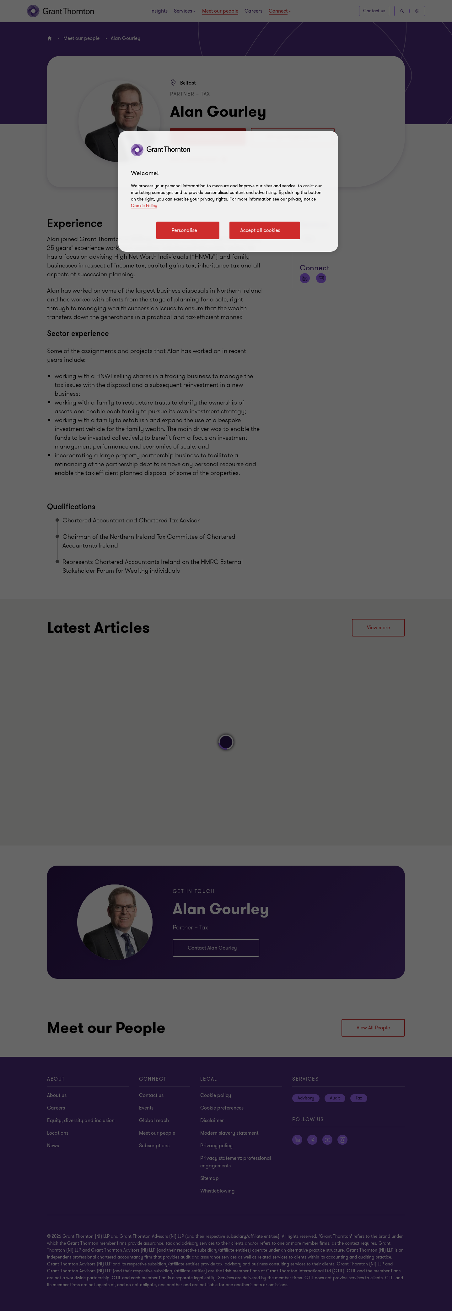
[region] (228, 191)
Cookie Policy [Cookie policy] (144, 206)
